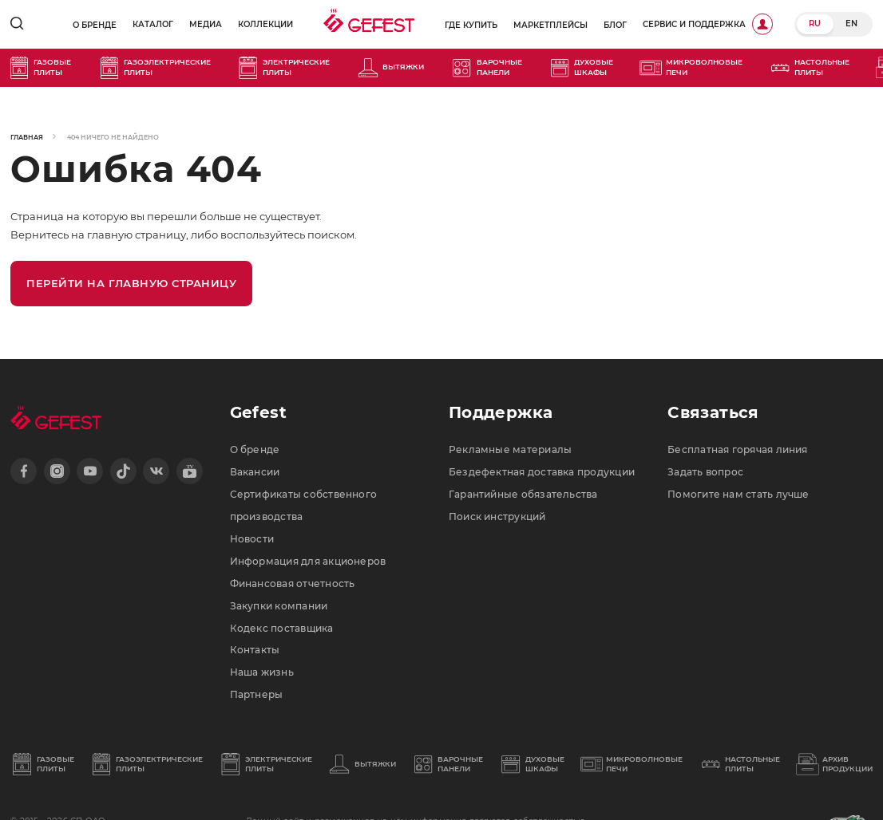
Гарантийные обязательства (523, 494)
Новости (252, 539)
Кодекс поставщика (282, 628)
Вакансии (255, 472)
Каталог (153, 24)
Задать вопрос (705, 472)
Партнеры (256, 694)
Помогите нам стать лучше (738, 494)
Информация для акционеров (308, 561)
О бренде (95, 25)
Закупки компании (279, 606)
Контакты (255, 650)
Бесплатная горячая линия (737, 449)
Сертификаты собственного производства (304, 505)
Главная (26, 137)
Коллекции (265, 24)
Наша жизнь (262, 672)
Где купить (471, 25)
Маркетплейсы (550, 25)
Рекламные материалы (510, 449)
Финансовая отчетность (292, 583)
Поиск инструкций (497, 516)
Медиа (205, 24)
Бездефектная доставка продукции (542, 472)
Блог (615, 25)
